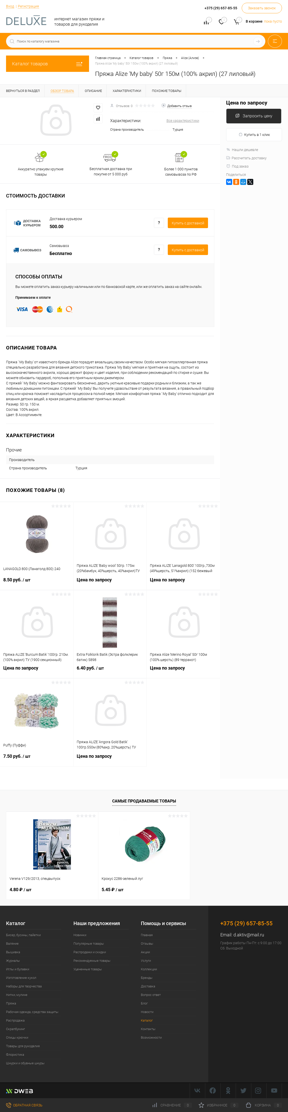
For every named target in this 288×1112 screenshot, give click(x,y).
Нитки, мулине (16, 995)
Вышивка (13, 952)
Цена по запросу (110, 582)
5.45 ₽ (113, 889)
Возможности (151, 1037)
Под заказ (237, 166)
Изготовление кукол (21, 978)
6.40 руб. (110, 671)
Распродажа (15, 1020)
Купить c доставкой (188, 223)
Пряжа (11, 1003)
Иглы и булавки (17, 969)
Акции (145, 952)
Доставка (148, 986)
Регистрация (28, 6)
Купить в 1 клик (254, 134)
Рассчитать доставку (246, 158)
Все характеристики (183, 121)
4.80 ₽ (20, 889)
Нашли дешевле (242, 150)
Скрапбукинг (15, 1029)
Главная (147, 935)
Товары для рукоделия (23, 1046)
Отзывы (147, 943)
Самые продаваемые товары (144, 801)
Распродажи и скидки (89, 952)
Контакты (148, 1029)
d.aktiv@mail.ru (248, 934)
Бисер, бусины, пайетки (23, 935)
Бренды (146, 978)
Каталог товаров (47, 64)
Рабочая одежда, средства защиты (32, 1012)
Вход (10, 6)
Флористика (15, 1054)
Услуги (146, 961)
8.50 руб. (36, 583)
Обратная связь (24, 1105)
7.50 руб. (36, 759)
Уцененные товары (87, 969)
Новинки (79, 935)
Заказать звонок (262, 8)
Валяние (12, 943)
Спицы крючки (17, 1037)
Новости (147, 1012)
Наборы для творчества (24, 986)
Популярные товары (88, 943)
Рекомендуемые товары (91, 961)
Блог (144, 1003)
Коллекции (149, 969)
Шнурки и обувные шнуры (25, 1063)
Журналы (13, 961)
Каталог (147, 1020)
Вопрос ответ (151, 995)
